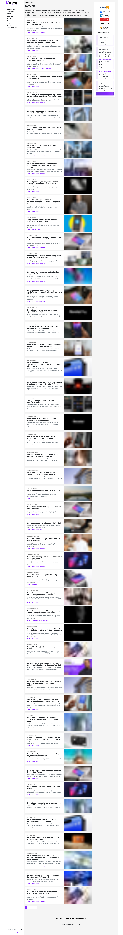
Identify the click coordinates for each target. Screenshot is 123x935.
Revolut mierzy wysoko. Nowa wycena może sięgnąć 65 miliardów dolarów (44, 804)
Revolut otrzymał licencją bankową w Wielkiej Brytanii (41, 146)
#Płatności (42, 32)
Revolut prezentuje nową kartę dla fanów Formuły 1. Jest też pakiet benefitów (43, 182)
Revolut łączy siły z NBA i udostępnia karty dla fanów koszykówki (44, 838)
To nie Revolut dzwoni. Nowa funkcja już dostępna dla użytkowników (42, 327)
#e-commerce (35, 318)
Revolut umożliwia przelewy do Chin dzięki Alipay (43, 787)
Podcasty (10, 23)
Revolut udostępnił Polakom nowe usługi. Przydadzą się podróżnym (43, 755)
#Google (33, 729)
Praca (60, 918)
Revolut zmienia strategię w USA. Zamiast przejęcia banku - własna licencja (43, 273)
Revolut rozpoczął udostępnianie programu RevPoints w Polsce (44, 771)
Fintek (10, 25)
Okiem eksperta (12, 27)
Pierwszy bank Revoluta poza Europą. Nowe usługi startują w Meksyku (44, 256)
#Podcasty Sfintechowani (38, 672)
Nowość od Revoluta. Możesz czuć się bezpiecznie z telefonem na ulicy (41, 437)
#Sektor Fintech (35, 32)
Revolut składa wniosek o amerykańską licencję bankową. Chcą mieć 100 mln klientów (42, 165)
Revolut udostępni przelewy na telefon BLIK (44, 523)
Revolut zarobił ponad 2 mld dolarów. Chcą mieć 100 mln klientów (43, 112)
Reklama (72, 918)
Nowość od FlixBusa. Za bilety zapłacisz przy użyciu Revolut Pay (44, 23)
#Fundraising (42, 810)
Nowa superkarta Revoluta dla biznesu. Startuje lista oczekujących (42, 419)
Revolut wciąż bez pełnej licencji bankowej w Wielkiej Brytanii (44, 557)
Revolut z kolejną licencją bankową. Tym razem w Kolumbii (42, 575)
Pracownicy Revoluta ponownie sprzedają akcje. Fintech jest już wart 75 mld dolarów (43, 738)
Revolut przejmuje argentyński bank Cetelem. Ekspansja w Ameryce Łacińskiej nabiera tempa (43, 857)
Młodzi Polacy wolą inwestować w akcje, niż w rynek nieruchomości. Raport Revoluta (44, 700)
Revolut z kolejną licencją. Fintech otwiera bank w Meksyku (43, 539)
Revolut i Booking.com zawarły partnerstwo (44, 490)
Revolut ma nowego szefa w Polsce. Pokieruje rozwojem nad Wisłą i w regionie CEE (43, 201)
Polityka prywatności (81, 918)
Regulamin (66, 918)
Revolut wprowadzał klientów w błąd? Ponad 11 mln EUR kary (44, 77)
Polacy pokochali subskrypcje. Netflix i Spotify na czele (42, 401)
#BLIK (40, 529)
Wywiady (9, 18)
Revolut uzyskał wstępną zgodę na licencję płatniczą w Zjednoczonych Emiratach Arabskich (44, 683)
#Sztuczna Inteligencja (45, 68)
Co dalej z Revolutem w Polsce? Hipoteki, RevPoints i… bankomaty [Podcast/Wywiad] (44, 664)
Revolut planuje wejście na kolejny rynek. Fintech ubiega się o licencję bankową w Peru (44, 292)
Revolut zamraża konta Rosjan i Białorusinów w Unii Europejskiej (44, 507)
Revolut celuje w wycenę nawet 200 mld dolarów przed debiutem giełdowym (42, 41)
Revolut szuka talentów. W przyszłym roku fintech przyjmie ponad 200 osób (43, 593)
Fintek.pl (27, 2)
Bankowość (10, 11)
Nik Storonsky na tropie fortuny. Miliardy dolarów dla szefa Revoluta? (43, 876)
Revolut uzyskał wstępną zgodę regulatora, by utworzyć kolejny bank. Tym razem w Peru (44, 95)
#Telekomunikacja (43, 373)
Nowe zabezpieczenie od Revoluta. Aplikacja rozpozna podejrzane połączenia (44, 345)
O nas (56, 918)
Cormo (78, 929)
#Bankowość (42, 102)
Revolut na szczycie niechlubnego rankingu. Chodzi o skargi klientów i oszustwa (44, 611)
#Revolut (29, 32)
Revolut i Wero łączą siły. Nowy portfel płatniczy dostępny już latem (42, 892)
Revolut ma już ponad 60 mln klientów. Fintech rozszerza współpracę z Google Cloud (42, 719)
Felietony (10, 16)
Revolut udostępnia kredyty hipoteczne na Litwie (44, 238)
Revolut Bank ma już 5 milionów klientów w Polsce (44, 648)
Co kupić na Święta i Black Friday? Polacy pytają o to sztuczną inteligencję (43, 455)
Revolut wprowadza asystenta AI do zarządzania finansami (41, 59)
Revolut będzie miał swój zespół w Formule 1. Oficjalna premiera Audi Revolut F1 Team (44, 383)
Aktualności (11, 9)
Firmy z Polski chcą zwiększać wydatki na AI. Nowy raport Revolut (44, 128)
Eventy (9, 14)
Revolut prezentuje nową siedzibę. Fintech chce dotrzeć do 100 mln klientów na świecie (44, 630)
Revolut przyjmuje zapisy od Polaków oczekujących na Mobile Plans (41, 820)
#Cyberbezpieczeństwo (37, 229)
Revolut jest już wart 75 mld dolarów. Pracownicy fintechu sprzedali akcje (41, 473)
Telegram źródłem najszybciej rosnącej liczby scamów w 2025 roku (42, 220)
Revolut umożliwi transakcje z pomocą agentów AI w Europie (42, 311)
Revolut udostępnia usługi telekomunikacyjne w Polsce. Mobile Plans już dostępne (43, 364)
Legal (8, 21)
